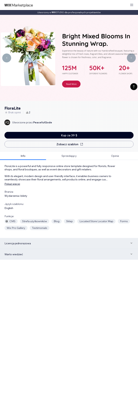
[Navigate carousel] (6, 57)
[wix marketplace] (18, 5)
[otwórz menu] (131, 5)
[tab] (23, 156)
